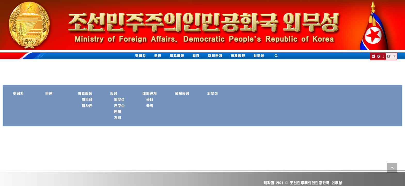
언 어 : (378, 56)
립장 (196, 55)
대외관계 (215, 55)
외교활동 (177, 55)
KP (389, 56)
